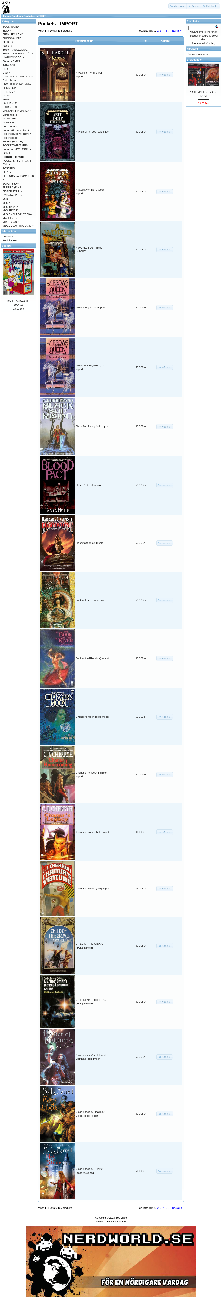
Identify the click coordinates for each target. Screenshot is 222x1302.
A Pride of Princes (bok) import (93, 131)
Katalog (16, 16)
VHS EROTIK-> (11, 210)
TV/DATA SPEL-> (12, 195)
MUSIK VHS (10, 118)
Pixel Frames (10, 126)
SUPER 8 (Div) (11, 183)
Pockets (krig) (10, 137)
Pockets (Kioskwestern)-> (17, 133)
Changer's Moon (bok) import (92, 716)
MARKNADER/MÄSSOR (17, 110)
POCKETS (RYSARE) (15, 145)
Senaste (7, 245)
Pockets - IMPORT (35, 16)
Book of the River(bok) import (92, 658)
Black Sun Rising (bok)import (92, 426)
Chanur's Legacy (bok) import (92, 832)
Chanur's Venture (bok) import (93, 888)
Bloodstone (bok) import (89, 542)
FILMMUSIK (9, 87)
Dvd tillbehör (10, 80)
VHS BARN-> (10, 206)
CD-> (6, 68)
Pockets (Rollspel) (13, 141)
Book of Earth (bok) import (90, 600)
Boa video (121, 1217)
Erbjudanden (194, 59)
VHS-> (6, 202)
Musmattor (9, 122)
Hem (6, 16)
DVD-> (6, 72)
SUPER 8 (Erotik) (12, 187)
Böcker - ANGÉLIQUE (15, 49)
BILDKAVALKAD (12, 38)
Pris (144, 40)
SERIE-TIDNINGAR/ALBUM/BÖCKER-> (20, 176)
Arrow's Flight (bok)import (90, 307)
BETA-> (7, 30)
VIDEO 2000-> (11, 222)
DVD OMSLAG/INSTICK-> (18, 76)
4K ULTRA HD (11, 26)
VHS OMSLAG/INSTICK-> (17, 214)
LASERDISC (10, 103)
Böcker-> (8, 46)
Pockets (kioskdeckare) (16, 130)
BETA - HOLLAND (13, 34)
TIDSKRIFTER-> (12, 191)
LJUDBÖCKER (11, 107)
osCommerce (118, 1221)
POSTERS (9, 168)
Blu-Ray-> (8, 42)
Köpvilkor (8, 236)
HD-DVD (7, 95)
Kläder (6, 99)
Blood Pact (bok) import (89, 485)
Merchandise (10, 114)
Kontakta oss (10, 240)
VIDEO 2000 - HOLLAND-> (18, 225)
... (169, 30)
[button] (177, 6)
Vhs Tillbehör (10, 218)
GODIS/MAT (10, 91)
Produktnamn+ (84, 40)
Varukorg (192, 48)
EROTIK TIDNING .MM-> (17, 84)
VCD (5, 199)
